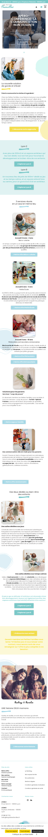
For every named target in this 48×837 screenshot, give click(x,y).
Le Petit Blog (10, 5)
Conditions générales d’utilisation (35, 785)
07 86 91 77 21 (5, 815)
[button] (4, 29)
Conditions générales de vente (34, 788)
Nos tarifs (4, 780)
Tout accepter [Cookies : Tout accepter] (11, 831)
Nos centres (8, 776)
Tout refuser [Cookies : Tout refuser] (25, 831)
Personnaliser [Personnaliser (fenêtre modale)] (38, 831)
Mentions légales (30, 781)
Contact (6, 789)
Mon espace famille (33, 5)
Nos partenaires (29, 778)
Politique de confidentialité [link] (22, 834)
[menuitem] (10, 5)
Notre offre (6, 771)
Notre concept (6, 785)
